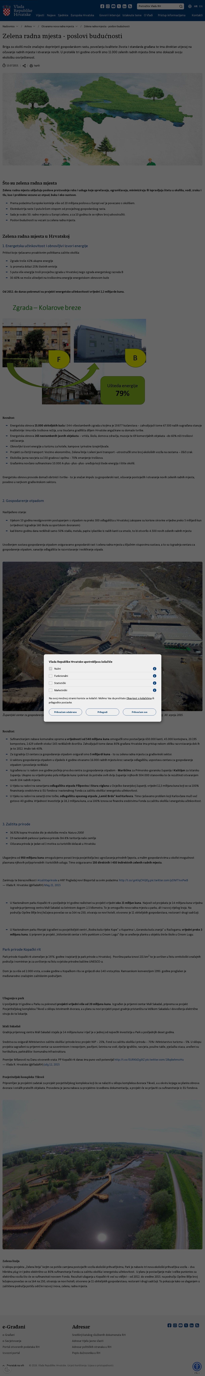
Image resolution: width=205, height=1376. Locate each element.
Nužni (57, 668)
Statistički (60, 683)
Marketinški (60, 690)
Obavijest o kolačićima (139, 698)
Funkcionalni (61, 675)
